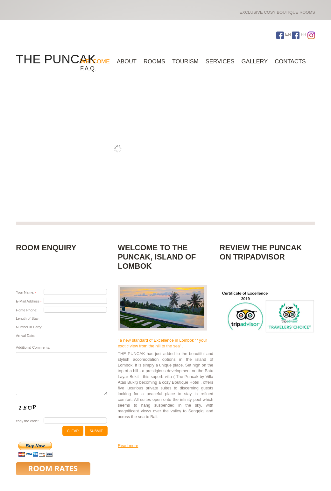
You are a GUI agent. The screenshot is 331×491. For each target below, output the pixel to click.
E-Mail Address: (28, 301)
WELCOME (95, 61)
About (127, 61)
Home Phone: (26, 310)
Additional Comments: (33, 347)
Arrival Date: (25, 336)
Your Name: (26, 292)
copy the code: (27, 421)
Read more (128, 445)
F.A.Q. (88, 68)
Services (220, 61)
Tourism (185, 61)
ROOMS (154, 61)
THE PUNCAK (56, 59)
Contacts (290, 61)
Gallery (254, 61)
